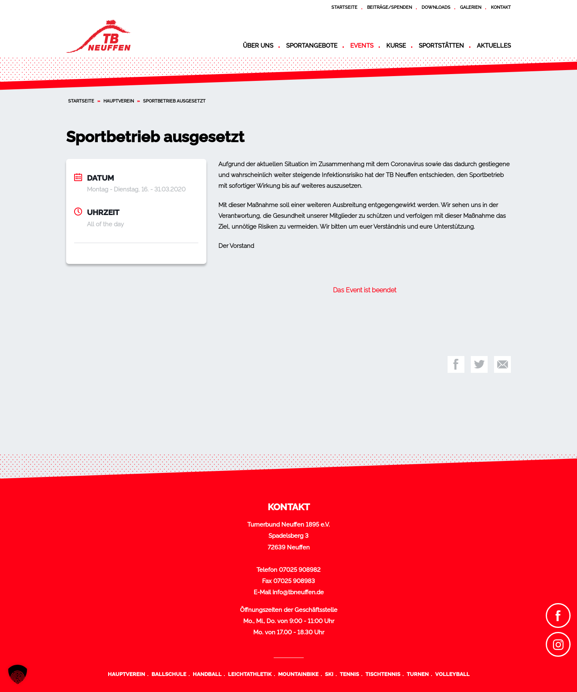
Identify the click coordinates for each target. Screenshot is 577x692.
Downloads (436, 7)
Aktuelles (494, 45)
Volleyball (452, 674)
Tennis (349, 674)
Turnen (418, 674)
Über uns (258, 45)
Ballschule (168, 674)
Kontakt (501, 7)
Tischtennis (382, 674)
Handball (207, 674)
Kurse (396, 45)
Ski (329, 674)
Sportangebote (311, 45)
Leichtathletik (250, 674)
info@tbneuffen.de (298, 592)
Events (361, 45)
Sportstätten (441, 45)
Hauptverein (118, 101)
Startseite (344, 7)
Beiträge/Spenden (389, 7)
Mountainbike (298, 674)
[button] (17, 674)
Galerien (470, 7)
